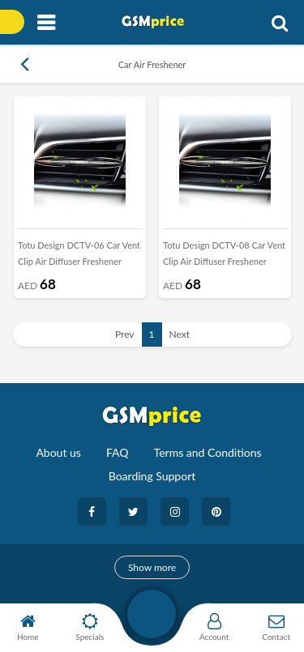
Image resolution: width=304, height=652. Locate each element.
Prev (125, 334)
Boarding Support (152, 476)
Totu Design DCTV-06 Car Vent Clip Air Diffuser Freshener (79, 253)
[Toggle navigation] (45, 23)
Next (180, 334)
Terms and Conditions (208, 452)
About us (58, 452)
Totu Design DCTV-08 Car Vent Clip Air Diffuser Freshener (224, 253)
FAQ (117, 452)
